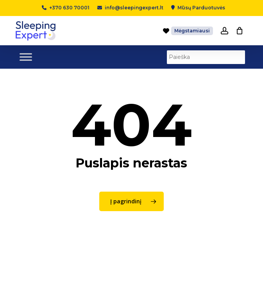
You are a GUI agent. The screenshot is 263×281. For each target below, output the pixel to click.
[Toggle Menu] (26, 56)
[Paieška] (206, 57)
